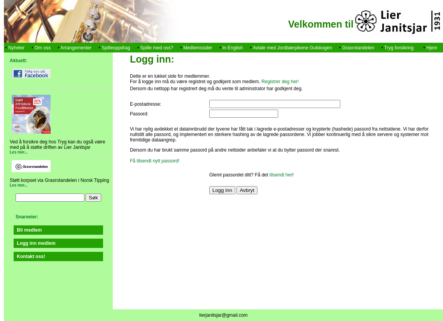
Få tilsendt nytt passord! (154, 161)
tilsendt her (281, 175)
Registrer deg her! (280, 81)
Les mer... (19, 152)
